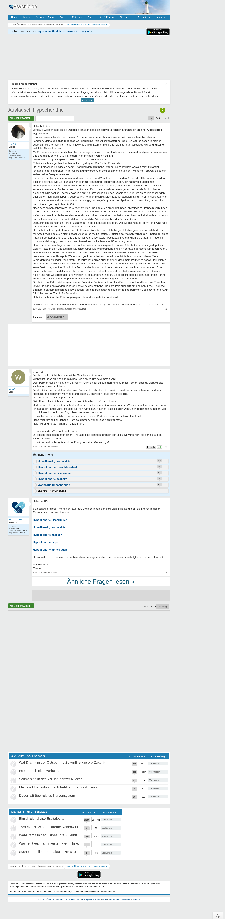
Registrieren (144, 17)
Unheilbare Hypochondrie (49, 527)
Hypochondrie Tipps (46, 542)
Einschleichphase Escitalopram (43, 819)
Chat (90, 17)
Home (14, 17)
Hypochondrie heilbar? (47, 534)
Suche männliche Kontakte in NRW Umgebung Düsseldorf (63, 852)
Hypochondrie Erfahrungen (50, 520)
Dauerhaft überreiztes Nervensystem (47, 796)
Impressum (62, 899)
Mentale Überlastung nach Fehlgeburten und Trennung (60, 787)
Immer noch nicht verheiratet (41, 771)
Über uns (51, 899)
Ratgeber (77, 17)
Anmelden (161, 17)
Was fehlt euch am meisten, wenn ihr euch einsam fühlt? (62, 843)
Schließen (87, 100)
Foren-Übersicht (18, 866)
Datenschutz (74, 899)
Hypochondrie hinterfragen (50, 549)
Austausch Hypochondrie (36, 110)
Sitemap (136, 899)
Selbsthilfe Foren (45, 17)
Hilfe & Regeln (106, 17)
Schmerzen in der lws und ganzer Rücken (51, 779)
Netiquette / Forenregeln (119, 899)
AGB (104, 899)
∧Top (218, 915)
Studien (124, 17)
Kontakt (41, 899)
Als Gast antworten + (21, 118)
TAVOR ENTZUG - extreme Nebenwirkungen (53, 827)
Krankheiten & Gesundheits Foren (46, 866)
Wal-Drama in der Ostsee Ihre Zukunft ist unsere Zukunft (62, 762)
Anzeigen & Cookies (91, 899)
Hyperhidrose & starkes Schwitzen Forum (87, 866)
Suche (63, 17)
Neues (26, 17)
